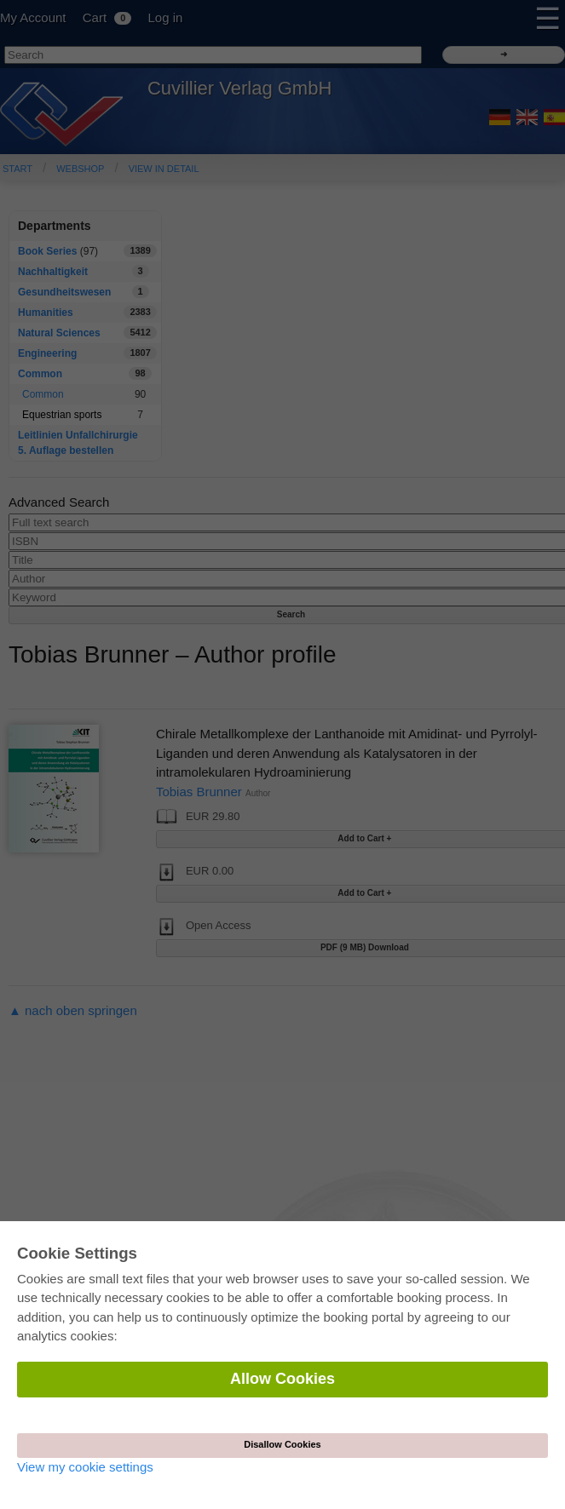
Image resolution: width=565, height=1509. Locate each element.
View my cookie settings (85, 1467)
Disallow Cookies (282, 1444)
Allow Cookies (282, 1378)
